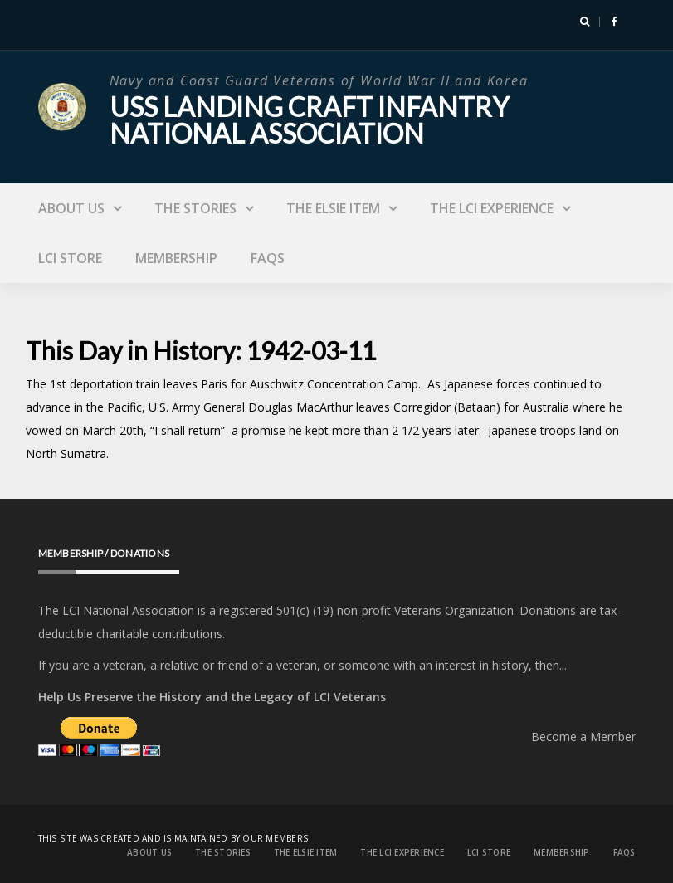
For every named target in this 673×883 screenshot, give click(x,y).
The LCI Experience (492, 208)
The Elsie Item (333, 208)
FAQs (268, 258)
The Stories (195, 208)
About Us (71, 208)
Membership (176, 258)
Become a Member (583, 736)
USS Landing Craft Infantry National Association (309, 119)
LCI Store (70, 258)
